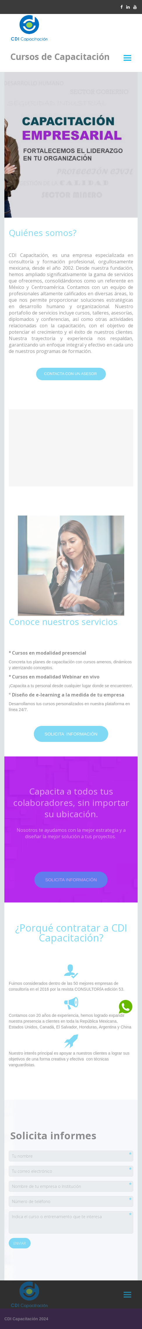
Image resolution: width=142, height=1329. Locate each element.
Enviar (19, 1243)
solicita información (71, 733)
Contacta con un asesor (71, 374)
